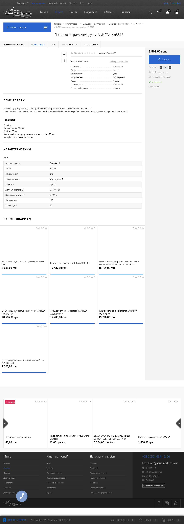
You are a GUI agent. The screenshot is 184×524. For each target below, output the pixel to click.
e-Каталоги (109, 12)
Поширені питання (97, 474)
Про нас (73, 12)
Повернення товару (98, 469)
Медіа (90, 3)
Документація (90, 12)
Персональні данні (98, 484)
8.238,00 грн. (24, 266)
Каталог (59, 12)
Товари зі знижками (55, 479)
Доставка (94, 464)
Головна (44, 12)
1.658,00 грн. (146, 438)
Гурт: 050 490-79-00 (62, 520)
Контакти (125, 12)
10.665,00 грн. (24, 315)
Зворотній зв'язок (15, 520)
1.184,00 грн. (104, 438)
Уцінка (49, 489)
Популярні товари (54, 469)
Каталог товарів (27, 27)
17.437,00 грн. (72, 266)
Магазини (73, 3)
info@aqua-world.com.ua (164, 459)
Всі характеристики (119, 61)
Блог (82, 3)
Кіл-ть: (155, 67)
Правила (93, 460)
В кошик (164, 59)
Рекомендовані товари (56, 474)
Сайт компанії (22, 3)
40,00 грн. (11, 438)
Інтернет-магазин (38, 3)
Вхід (166, 3)
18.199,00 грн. (121, 266)
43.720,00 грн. (121, 315)
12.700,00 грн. (72, 315)
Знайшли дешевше (158, 72)
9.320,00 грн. (24, 364)
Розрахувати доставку (160, 76)
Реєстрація (175, 3)
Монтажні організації (57, 3)
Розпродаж (51, 484)
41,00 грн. (57, 438)
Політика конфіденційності (101, 489)
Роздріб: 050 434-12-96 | (41, 520)
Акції (49, 460)
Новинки (50, 464)
